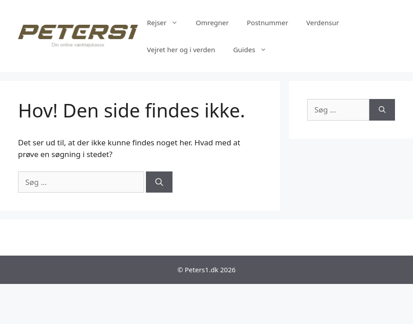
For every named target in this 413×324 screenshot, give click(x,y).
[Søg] (159, 182)
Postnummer (267, 22)
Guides (254, 49)
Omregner (212, 22)
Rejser (167, 22)
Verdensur (322, 22)
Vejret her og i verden (181, 49)
